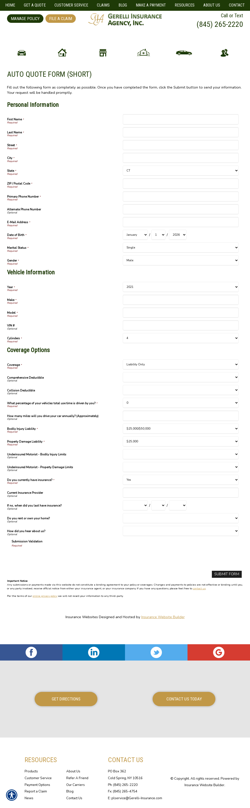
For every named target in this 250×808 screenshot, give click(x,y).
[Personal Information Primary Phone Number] (180, 213)
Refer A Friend (77, 778)
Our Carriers (75, 785)
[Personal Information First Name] (180, 136)
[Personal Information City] (180, 175)
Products (31, 771)
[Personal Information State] (180, 188)
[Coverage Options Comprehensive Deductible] (180, 394)
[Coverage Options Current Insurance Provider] (180, 510)
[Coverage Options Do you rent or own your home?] (180, 535)
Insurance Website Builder (163, 633)
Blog (70, 791)
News (29, 798)
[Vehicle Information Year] (180, 304)
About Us (73, 771)
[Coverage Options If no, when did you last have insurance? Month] (135, 523)
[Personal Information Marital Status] (180, 265)
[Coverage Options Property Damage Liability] (180, 458)
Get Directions (66, 698)
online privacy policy (45, 613)
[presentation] (50, 574)
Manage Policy (25, 18)
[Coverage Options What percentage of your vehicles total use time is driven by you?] (180, 420)
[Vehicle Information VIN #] (180, 343)
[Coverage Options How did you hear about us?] (180, 548)
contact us (199, 605)
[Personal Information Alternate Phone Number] (180, 226)
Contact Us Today (184, 698)
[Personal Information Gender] (180, 278)
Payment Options (37, 785)
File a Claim (60, 18)
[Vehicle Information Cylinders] (180, 355)
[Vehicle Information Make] (180, 317)
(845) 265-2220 (220, 24)
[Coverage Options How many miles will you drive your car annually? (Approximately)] (180, 433)
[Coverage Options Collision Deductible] (180, 407)
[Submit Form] (227, 591)
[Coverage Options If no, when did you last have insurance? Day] (158, 523)
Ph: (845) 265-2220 (123, 785)
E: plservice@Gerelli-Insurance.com (135, 798)
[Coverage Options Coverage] (180, 382)
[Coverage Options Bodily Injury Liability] (180, 446)
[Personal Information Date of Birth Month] (135, 252)
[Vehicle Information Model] (180, 330)
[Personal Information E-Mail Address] (180, 239)
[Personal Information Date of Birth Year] (177, 252)
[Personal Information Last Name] (180, 149)
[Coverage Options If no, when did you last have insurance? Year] (177, 523)
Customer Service (38, 778)
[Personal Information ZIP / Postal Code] (180, 201)
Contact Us (74, 798)
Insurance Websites (82, 633)
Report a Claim (36, 791)
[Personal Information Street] (180, 162)
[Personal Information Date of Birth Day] (158, 252)
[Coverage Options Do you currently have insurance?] (180, 497)
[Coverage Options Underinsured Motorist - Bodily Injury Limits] (180, 471)
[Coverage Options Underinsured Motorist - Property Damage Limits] (180, 484)
